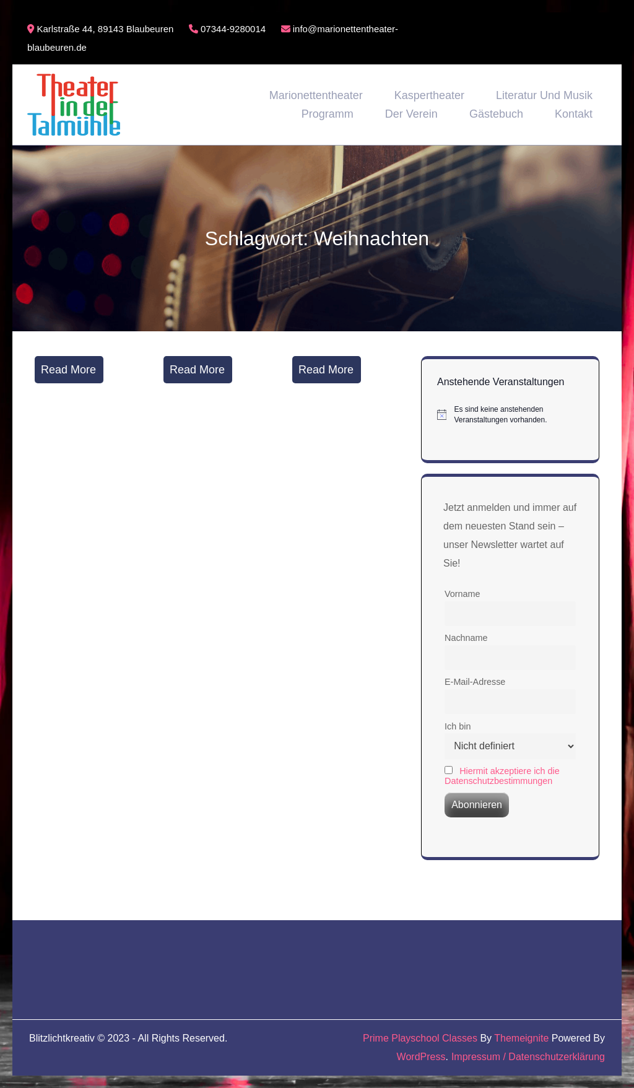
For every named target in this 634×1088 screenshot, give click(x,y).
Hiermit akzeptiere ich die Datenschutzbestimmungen (502, 776)
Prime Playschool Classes (420, 1038)
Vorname (462, 594)
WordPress (421, 1056)
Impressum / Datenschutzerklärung (528, 1056)
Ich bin (458, 726)
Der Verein (411, 114)
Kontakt (574, 114)
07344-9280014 (227, 29)
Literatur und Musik (544, 95)
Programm (328, 114)
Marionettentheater (316, 95)
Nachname (466, 638)
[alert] (510, 414)
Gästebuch (496, 114)
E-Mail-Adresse (475, 682)
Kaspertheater (429, 95)
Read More (68, 369)
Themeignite (521, 1038)
